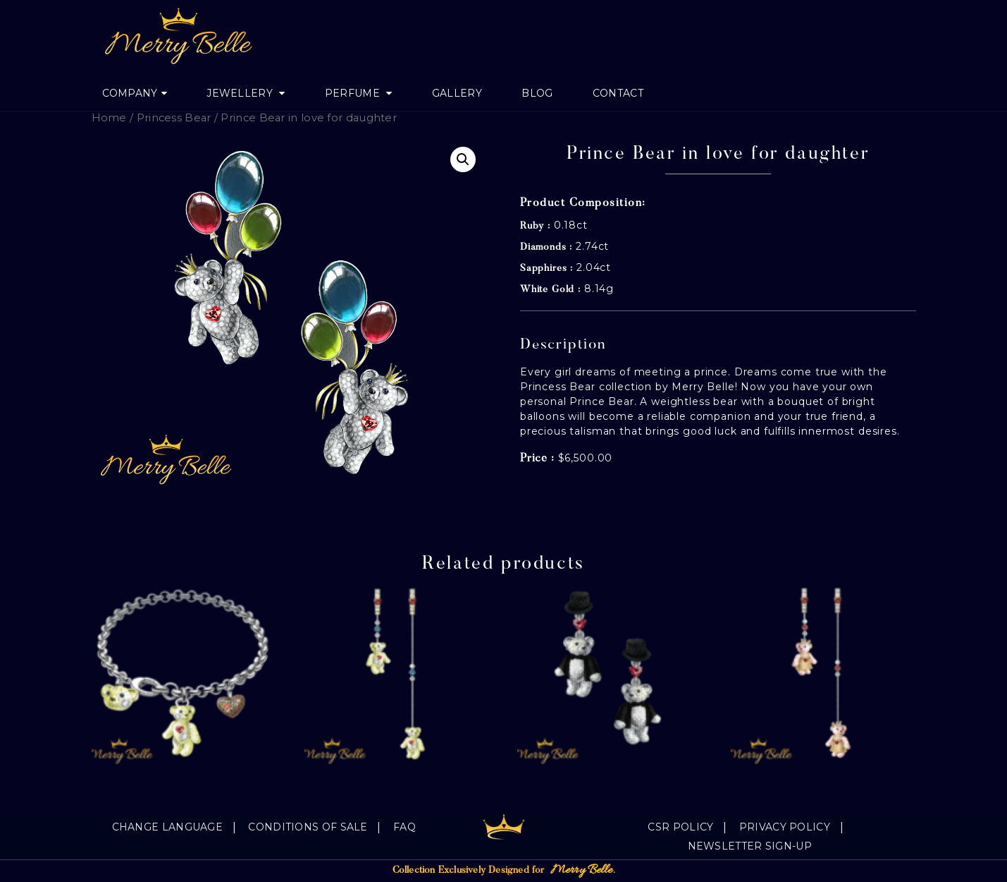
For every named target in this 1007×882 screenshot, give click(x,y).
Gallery (457, 93)
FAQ (404, 827)
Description (563, 345)
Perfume (354, 93)
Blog (536, 93)
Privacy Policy (784, 827)
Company (130, 93)
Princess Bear (174, 117)
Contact (618, 93)
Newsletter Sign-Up (750, 846)
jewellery (241, 93)
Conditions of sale (307, 827)
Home (109, 117)
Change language (167, 827)
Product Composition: (583, 203)
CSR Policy (680, 827)
